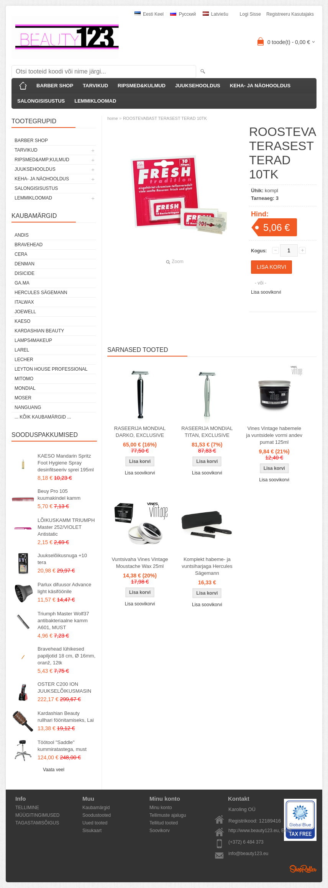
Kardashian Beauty (39, 331)
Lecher (24, 359)
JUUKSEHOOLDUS (197, 85)
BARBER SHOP (54, 85)
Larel (22, 350)
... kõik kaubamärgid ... (43, 417)
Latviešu (215, 14)
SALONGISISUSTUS (41, 101)
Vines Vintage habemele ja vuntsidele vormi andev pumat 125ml (274, 435)
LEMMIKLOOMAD (95, 101)
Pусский (183, 14)
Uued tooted (94, 823)
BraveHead (29, 244)
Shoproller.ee (303, 869)
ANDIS (22, 235)
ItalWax (24, 302)
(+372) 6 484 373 (246, 842)
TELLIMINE (27, 807)
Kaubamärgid (96, 807)
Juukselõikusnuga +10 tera (62, 559)
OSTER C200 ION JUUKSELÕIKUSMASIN (64, 687)
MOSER (23, 398)
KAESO (22, 321)
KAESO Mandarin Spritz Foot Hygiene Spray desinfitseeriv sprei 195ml (66, 463)
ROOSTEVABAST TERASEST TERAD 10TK (165, 118)
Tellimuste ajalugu (167, 815)
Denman (24, 264)
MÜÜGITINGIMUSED (37, 815)
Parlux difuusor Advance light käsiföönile (64, 588)
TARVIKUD (95, 85)
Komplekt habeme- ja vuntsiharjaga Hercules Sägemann (207, 566)
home (112, 118)
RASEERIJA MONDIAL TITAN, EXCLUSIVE (207, 431)
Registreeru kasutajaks (290, 14)
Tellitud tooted (163, 823)
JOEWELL (25, 311)
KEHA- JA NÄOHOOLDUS (260, 85)
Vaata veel (53, 769)
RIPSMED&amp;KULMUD (42, 159)
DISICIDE (24, 273)
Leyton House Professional (51, 369)
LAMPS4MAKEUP (33, 340)
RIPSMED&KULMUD (142, 85)
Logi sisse (250, 14)
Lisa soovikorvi (266, 292)
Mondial (25, 388)
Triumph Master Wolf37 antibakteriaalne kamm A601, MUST (63, 620)
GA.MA (22, 283)
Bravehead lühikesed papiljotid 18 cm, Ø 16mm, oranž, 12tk (66, 656)
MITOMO (24, 378)
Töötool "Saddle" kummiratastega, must (62, 745)
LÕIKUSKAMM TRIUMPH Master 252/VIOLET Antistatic (66, 527)
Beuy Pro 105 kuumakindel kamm (59, 494)
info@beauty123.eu (248, 853)
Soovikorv (159, 830)
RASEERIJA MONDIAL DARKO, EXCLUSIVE (140, 431)
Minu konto (160, 807)
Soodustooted (96, 815)
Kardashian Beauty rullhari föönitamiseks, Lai (66, 716)
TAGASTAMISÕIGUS (37, 823)
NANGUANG (28, 407)
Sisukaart (92, 830)
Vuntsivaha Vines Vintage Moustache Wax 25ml (140, 562)
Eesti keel (149, 14)
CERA (21, 254)
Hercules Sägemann (41, 292)
